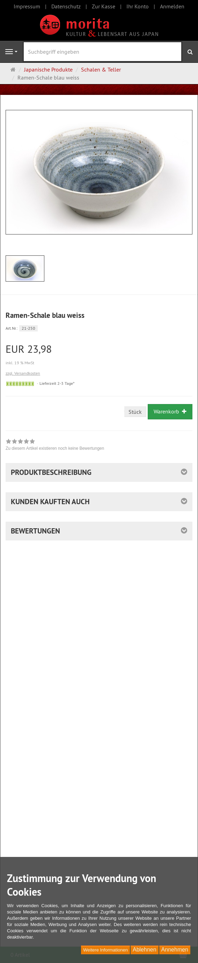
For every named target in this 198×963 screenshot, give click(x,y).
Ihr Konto (137, 6)
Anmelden (172, 6)
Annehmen (174, 950)
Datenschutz (66, 6)
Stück (135, 411)
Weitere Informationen (105, 950)
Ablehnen (144, 950)
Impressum (27, 6)
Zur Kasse (103, 6)
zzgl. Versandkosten (23, 373)
